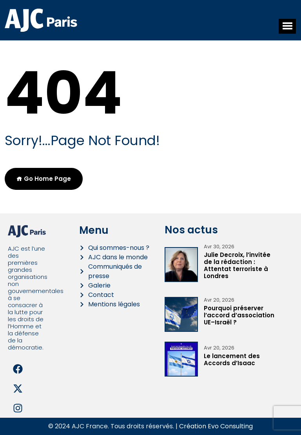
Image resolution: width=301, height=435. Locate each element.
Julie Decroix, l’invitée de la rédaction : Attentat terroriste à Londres (237, 265)
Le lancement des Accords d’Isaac (232, 359)
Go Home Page (43, 179)
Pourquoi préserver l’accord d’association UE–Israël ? (239, 315)
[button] (287, 26)
